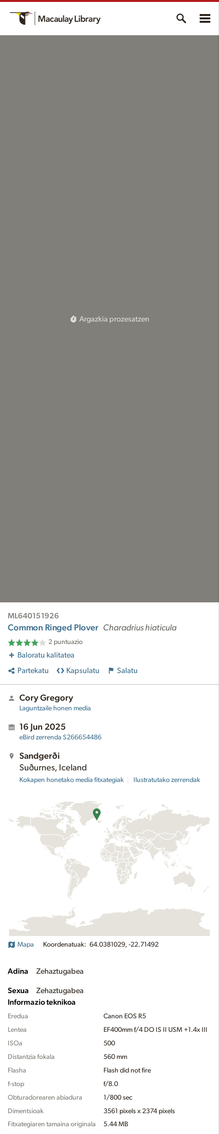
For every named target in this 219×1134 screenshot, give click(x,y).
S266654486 (60, 737)
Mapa (21, 944)
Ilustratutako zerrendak (166, 780)
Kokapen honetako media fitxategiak (71, 780)
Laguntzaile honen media (55, 708)
